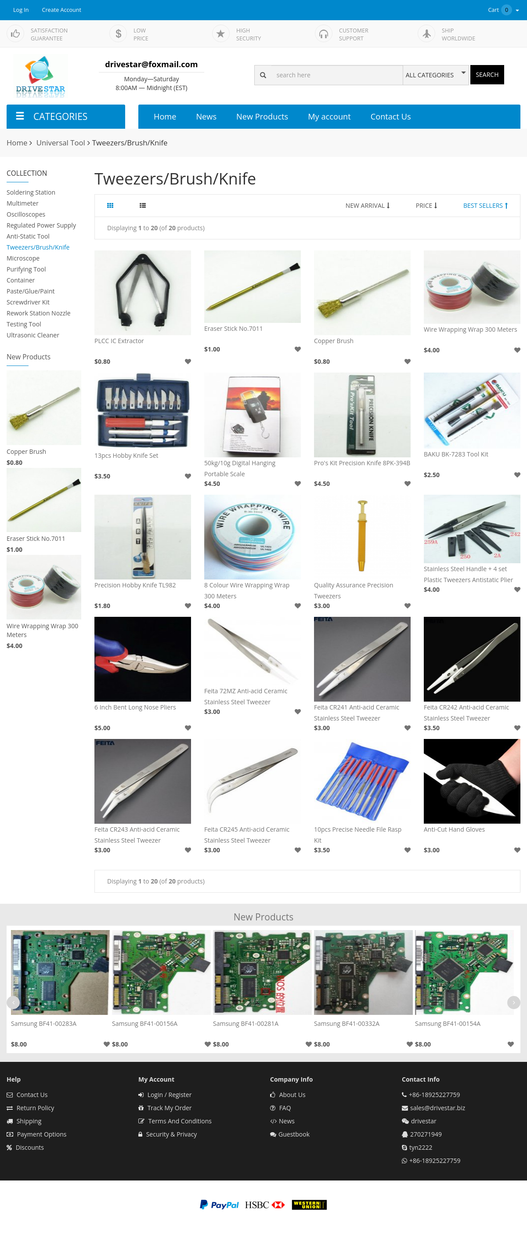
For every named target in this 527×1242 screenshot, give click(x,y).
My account (329, 116)
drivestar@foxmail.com (151, 64)
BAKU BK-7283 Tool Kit (456, 454)
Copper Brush (26, 451)
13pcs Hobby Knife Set (126, 455)
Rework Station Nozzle (39, 313)
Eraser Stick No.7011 (36, 538)
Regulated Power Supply (41, 225)
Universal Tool (60, 143)
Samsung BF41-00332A (346, 1023)
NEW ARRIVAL (368, 205)
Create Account (62, 10)
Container (21, 280)
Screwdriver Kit (28, 302)
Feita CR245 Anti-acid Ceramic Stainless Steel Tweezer (246, 834)
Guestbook (290, 1134)
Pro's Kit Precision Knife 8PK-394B (362, 463)
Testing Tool (24, 324)
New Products (262, 116)
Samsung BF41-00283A (43, 1023)
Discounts (25, 1147)
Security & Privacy (167, 1134)
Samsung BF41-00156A (144, 1023)
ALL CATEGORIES (430, 75)
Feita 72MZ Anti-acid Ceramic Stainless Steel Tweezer (245, 696)
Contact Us (391, 116)
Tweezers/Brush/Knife (38, 247)
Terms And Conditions (175, 1121)
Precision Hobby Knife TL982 (135, 585)
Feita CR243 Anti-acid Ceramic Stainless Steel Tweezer (137, 834)
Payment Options (37, 1134)
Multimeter (23, 203)
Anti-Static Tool (28, 236)
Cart (504, 9)
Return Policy (30, 1108)
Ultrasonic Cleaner (33, 335)
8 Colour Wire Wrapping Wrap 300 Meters (246, 590)
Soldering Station (31, 192)
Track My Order (165, 1108)
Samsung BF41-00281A (245, 1023)
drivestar (424, 1121)
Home (165, 116)
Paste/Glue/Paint (30, 291)
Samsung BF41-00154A (447, 1023)
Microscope (23, 258)
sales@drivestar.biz (437, 1108)
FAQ (280, 1108)
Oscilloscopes (26, 214)
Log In (21, 10)
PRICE (426, 205)
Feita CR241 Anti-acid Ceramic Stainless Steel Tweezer (356, 712)
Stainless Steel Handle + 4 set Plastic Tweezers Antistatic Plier (468, 574)
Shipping (24, 1121)
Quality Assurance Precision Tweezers (353, 590)
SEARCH (487, 74)
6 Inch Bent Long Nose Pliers (135, 707)
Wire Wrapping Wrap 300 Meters (42, 630)
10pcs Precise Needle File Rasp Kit (357, 834)
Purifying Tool (26, 269)
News (206, 116)
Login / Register (164, 1094)
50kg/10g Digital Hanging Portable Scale (239, 468)
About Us (288, 1094)
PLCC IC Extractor (119, 341)
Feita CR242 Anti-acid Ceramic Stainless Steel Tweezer (466, 712)
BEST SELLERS (485, 205)
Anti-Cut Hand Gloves (454, 829)
